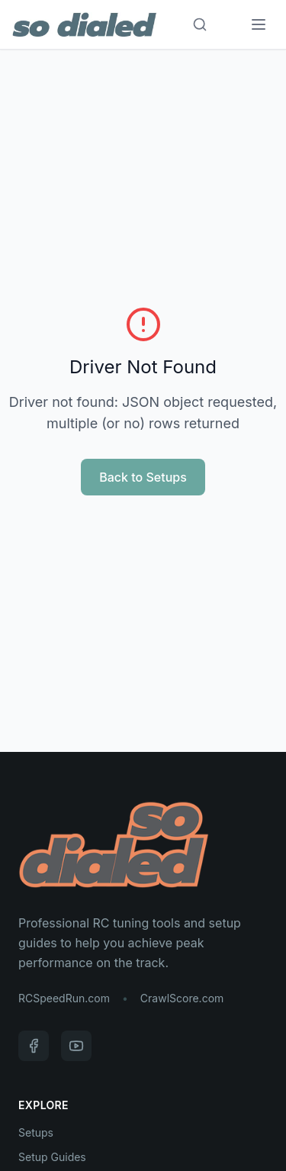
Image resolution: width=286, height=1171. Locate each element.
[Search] (200, 24)
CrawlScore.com (181, 998)
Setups (35, 1132)
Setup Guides (52, 1156)
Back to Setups (143, 477)
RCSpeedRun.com (64, 998)
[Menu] (258, 24)
